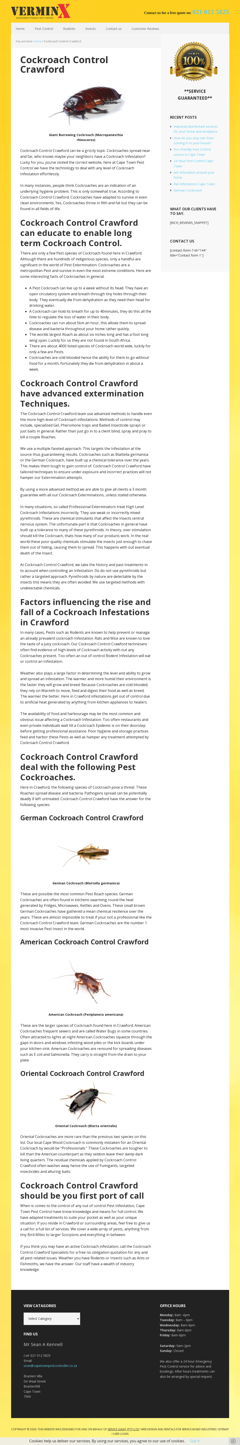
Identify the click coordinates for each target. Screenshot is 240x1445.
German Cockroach (188, 190)
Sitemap (223, 1429)
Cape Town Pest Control (40, 11)
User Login (121, 1434)
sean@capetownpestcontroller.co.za (50, 1365)
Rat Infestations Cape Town (194, 184)
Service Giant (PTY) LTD (123, 1429)
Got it (195, 1440)
